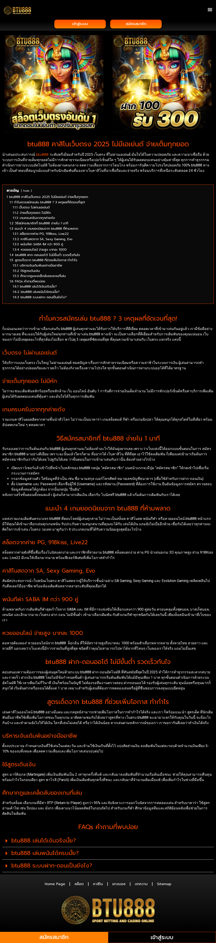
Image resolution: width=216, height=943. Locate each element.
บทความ (141, 885)
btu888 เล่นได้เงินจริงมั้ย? (43, 841)
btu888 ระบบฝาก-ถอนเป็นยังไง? (51, 866)
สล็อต (79, 885)
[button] (210, 9)
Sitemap (164, 885)
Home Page (55, 885)
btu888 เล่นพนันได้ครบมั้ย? (45, 854)
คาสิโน (98, 885)
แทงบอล (118, 885)
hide (26, 191)
